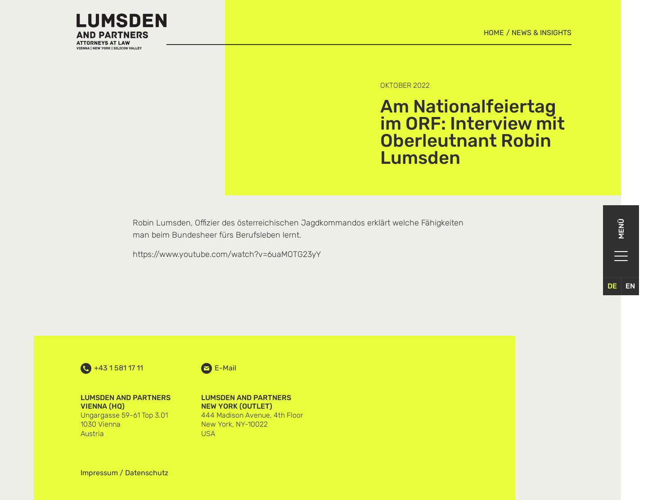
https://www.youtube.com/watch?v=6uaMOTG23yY (227, 254)
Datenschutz (146, 472)
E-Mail (225, 368)
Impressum (99, 472)
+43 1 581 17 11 (118, 368)
